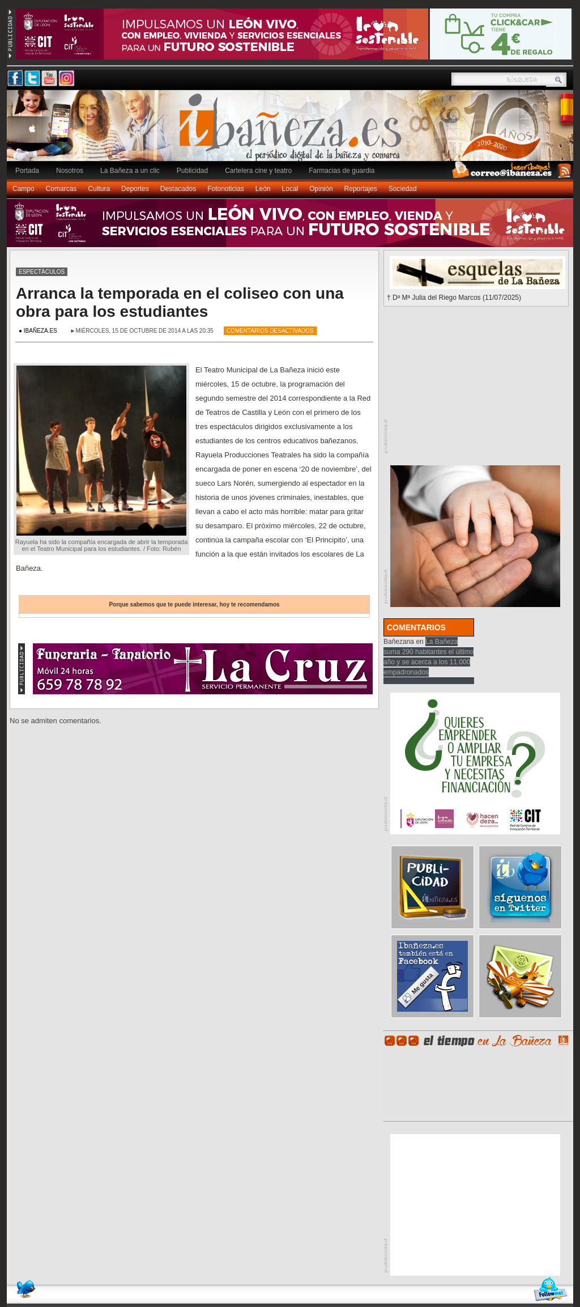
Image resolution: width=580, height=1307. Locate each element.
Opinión (320, 189)
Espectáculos (42, 272)
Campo (23, 189)
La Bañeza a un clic (130, 171)
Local (290, 189)
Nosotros (69, 171)
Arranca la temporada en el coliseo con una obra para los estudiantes (180, 302)
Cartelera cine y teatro (258, 171)
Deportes (135, 189)
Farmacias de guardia (341, 171)
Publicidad (192, 171)
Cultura (99, 189)
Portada (27, 171)
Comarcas (61, 189)
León (263, 189)
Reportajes (360, 189)
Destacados (178, 189)
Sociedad (403, 189)
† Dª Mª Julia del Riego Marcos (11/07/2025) (454, 298)
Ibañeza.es (292, 131)
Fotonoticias (225, 189)
